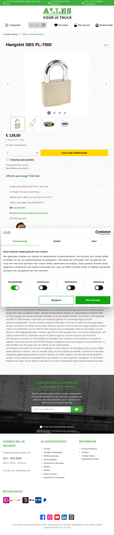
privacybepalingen (58, 427)
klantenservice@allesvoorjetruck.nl (30, 213)
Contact (46, 449)
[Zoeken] (43, 25)
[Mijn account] (82, 25)
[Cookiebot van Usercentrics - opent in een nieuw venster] (98, 232)
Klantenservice (23, 470)
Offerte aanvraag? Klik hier (23, 176)
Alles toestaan (92, 300)
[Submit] (77, 409)
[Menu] (13, 25)
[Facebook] (42, 517)
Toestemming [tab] (20, 241)
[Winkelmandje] (103, 25)
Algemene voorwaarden (54, 477)
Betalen (46, 467)
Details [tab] (57, 241)
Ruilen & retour (50, 474)
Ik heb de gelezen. (58, 427)
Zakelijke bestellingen (53, 452)
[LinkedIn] (64, 517)
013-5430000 (19, 208)
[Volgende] (105, 84)
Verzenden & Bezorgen (53, 463)
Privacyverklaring (89, 449)
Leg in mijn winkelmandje (74, 153)
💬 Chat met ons (18, 218)
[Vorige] (8, 84)
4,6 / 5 (49, 197)
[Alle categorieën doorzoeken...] (34, 25)
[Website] (71, 517)
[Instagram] (49, 517)
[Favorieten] (61, 25)
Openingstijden (50, 459)
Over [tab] (94, 241)
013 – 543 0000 (12, 458)
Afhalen (46, 470)
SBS (106, 45)
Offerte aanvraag (50, 456)
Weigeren (56, 300)
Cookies (85, 452)
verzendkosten (54, 525)
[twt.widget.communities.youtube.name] (57, 517)
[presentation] (57, 419)
